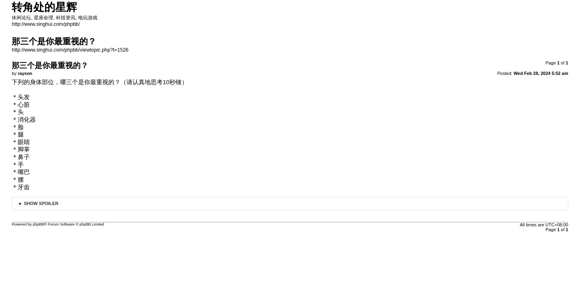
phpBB (38, 224)
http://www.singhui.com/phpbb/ (46, 24)
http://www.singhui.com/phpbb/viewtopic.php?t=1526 (70, 50)
